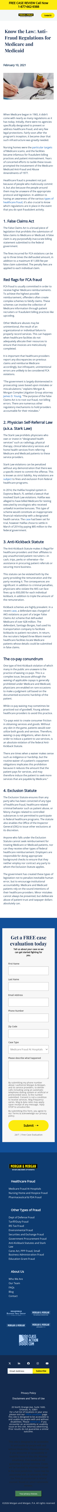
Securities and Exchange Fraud (26, 1234)
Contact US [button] (47, 15)
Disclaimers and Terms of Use (28, 1398)
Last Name (13, 979)
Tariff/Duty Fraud (18, 1221)
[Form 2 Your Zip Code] (28, 1033)
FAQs (11, 1287)
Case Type (13, 1042)
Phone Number (16, 1010)
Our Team (14, 1283)
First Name (13, 963)
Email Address (15, 995)
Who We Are (16, 1279)
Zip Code (12, 1026)
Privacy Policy (28, 1393)
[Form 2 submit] (28, 1125)
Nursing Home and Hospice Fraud (28, 1193)
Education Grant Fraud (22, 1259)
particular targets (42, 147)
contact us (35, 1421)
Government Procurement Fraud (28, 1238)
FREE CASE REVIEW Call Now (28, 5)
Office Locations (33, 1414)
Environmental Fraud (21, 1230)
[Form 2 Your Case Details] (28, 1070)
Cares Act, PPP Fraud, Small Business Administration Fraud (26, 1252)
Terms (15, 1113)
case (28, 519)
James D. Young (12, 396)
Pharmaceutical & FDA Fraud (25, 1197)
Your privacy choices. (28, 1494)
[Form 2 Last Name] (28, 986)
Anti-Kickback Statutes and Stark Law (27, 1244)
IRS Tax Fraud (16, 1226)
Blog (11, 1291)
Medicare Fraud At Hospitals (25, 1188)
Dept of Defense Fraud (22, 1217)
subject (7, 479)
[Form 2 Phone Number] (28, 1018)
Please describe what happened (24, 1058)
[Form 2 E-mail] (28, 1002)
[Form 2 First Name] (28, 970)
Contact (13, 1296)
